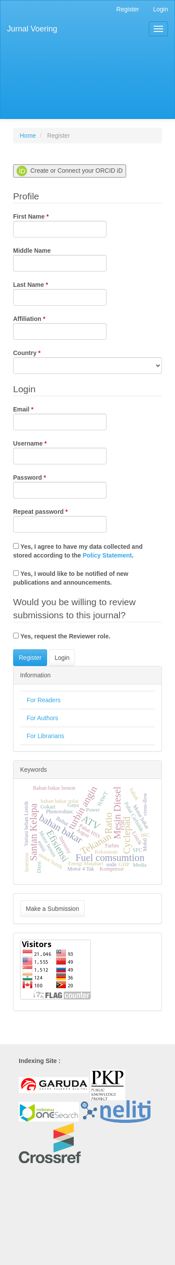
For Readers (44, 700)
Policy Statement (107, 555)
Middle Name (59, 259)
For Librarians (45, 735)
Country (87, 361)
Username (59, 451)
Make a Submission (52, 908)
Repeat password (59, 520)
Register (128, 9)
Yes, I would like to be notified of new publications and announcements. (70, 578)
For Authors (42, 717)
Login (160, 9)
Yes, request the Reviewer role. (61, 636)
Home (28, 135)
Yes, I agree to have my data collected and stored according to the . (78, 551)
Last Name (59, 293)
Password (59, 485)
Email (59, 417)
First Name (59, 224)
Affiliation (59, 327)
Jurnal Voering (32, 28)
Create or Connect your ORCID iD (70, 171)
